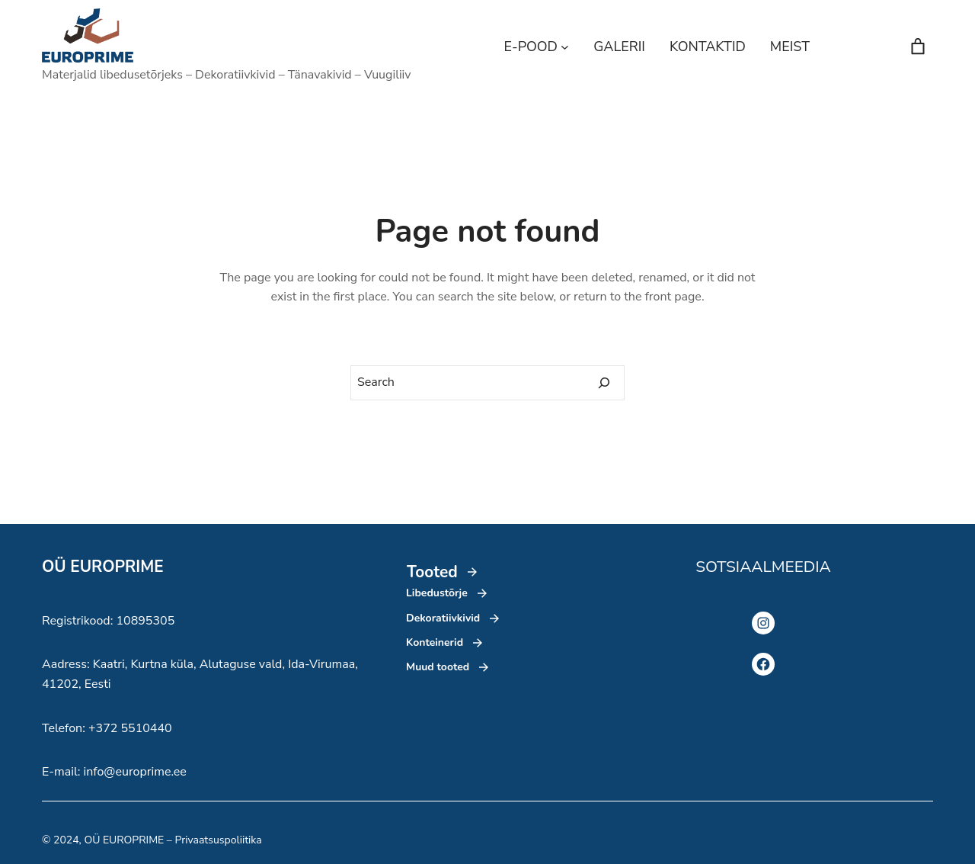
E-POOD (531, 46)
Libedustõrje (437, 593)
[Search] (604, 383)
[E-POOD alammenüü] (565, 47)
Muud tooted (437, 667)
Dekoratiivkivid (443, 618)
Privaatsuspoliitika (217, 840)
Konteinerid (434, 642)
